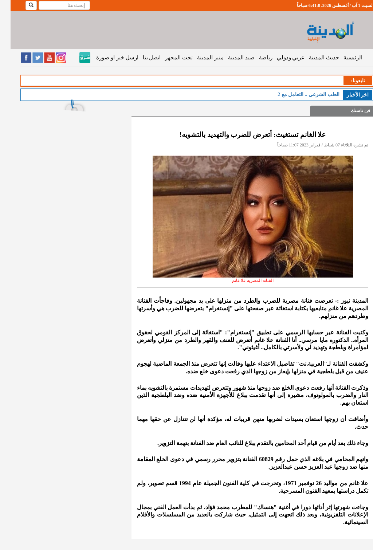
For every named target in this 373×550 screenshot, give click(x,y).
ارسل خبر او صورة (106, 57)
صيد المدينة (230, 57)
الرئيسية (342, 57)
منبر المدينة (199, 57)
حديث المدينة (313, 57)
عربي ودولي (280, 57)
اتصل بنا (141, 57)
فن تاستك (350, 110)
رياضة (255, 57)
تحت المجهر (168, 57)
